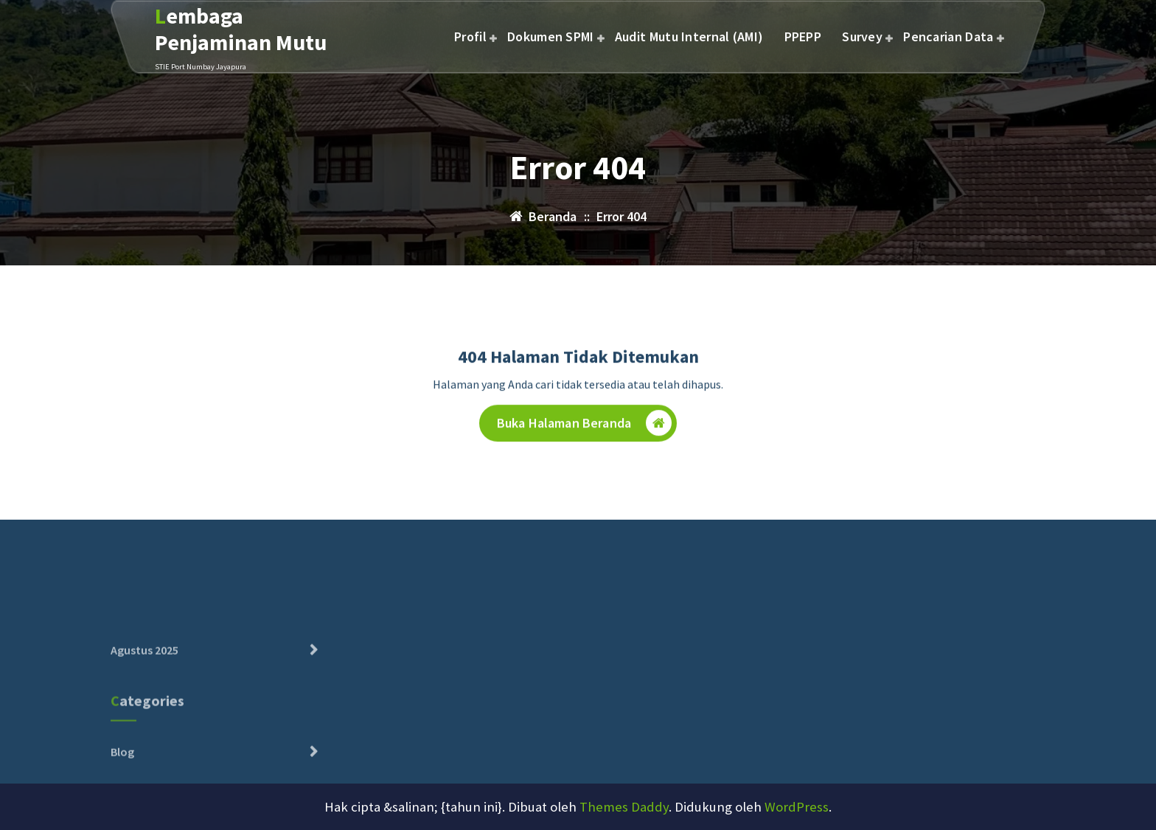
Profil (470, 36)
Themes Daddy (624, 806)
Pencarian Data (948, 36)
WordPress (797, 806)
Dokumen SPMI (550, 36)
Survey (862, 36)
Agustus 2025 (144, 676)
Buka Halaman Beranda (584, 426)
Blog (122, 777)
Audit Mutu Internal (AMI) (689, 36)
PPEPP (803, 36)
